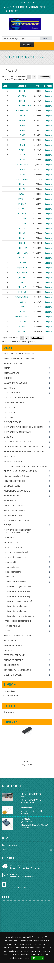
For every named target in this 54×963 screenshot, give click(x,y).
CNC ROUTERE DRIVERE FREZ (19, 397)
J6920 (22, 115)
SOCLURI (8, 650)
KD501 (22, 120)
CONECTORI (10, 407)
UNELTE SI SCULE (13, 675)
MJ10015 (22, 287)
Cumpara (48, 90)
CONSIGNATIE (11, 412)
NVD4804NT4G (22, 316)
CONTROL (9, 417)
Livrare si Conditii (11, 691)
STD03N (22, 218)
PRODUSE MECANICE (14, 510)
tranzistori (43, 57)
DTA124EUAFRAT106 (22, 105)
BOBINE (8, 378)
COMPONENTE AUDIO (14, 402)
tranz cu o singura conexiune (20, 586)
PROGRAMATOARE (13, 515)
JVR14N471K (26, 807)
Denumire (22, 85)
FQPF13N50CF (22, 253)
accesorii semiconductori (16, 552)
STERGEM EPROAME (14, 655)
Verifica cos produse (38, 7)
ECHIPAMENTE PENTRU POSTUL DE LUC (24, 447)
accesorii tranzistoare (16, 582)
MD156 (22, 282)
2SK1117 (22, 321)
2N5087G (22, 96)
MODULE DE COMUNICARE (17, 491)
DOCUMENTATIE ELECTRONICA (19, 442)
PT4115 (22, 150)
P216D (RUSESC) (22, 297)
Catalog (8, 57)
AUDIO (7, 368)
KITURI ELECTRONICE (14, 481)
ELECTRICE (9, 456)
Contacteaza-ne (10, 695)
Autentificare (19, 7)
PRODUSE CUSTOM (13, 505)
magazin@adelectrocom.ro (22, 876)
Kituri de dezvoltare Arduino (16, 476)
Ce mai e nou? (10, 722)
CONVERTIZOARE (12, 422)
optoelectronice (12, 567)
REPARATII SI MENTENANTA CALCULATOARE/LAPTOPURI (18, 531)
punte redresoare (13, 572)
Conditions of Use (27, 845)
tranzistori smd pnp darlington (20, 616)
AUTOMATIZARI (11, 373)
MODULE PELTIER (12, 496)
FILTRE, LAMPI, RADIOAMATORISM (21, 471)
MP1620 (22, 203)
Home (6, 7)
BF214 (22, 91)
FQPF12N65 (22, 248)
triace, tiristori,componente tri (18, 621)
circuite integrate (12, 626)
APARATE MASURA (13, 363)
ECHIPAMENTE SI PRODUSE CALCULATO (24, 451)
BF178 (22, 189)
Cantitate (7, 85)
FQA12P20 (22, 267)
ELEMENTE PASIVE (13, 461)
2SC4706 (22, 257)
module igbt (10, 562)
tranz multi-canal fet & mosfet (20, 601)
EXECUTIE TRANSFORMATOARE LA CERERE (25, 466)
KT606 (22, 135)
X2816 (27, 761)
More (32, 802)
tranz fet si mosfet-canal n (18, 591)
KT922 (22, 140)
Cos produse (10, 706)
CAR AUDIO (9, 388)
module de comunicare (15, 557)
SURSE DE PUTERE (13, 660)
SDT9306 (22, 213)
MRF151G (22, 331)
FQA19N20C (22, 272)
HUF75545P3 (22, 110)
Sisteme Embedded (13, 645)
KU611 (22, 145)
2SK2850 (22, 174)
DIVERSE (8, 437)
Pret (38, 85)
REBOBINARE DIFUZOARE (17, 520)
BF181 (22, 238)
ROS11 (22, 154)
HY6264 (22, 194)
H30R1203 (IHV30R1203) (27, 820)
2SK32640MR (22, 179)
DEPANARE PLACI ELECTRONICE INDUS (23, 427)
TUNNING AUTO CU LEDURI (17, 670)
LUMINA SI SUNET (12, 486)
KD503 (22, 130)
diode (7, 631)
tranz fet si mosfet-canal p (18, 596)
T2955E (22, 302)
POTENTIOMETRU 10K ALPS (31, 795)
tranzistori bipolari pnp (17, 611)
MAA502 (22, 199)
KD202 (22, 311)
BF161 (22, 184)
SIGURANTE (10, 640)
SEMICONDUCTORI (25, 57)
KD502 (22, 125)
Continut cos (12, 10)
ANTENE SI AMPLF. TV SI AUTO (19, 358)
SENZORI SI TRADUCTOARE (17, 635)
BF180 (22, 233)
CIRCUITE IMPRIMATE (14, 393)
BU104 (22, 159)
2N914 (22, 169)
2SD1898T (22, 306)
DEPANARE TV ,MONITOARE (17, 432)
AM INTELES (37, 958)
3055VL (22, 228)
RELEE (7, 525)
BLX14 (22, 243)
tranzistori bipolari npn (17, 606)
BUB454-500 (22, 164)
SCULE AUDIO (11, 542)
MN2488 (22, 292)
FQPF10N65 (22, 277)
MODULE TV (10, 500)
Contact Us (27, 849)
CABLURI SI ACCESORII (15, 383)
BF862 (22, 101)
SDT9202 (22, 208)
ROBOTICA (9, 537)
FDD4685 (22, 262)
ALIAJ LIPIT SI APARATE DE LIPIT (20, 353)
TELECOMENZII (11, 665)
